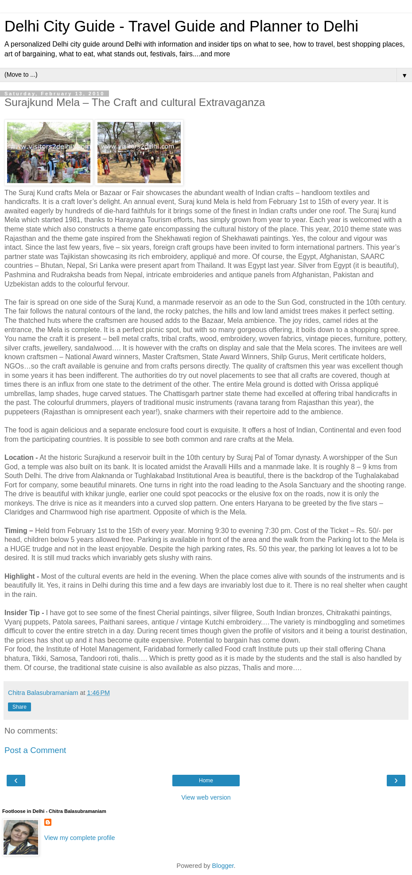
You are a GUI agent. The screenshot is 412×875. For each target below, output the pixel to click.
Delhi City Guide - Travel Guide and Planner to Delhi (181, 26)
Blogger (223, 865)
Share (19, 707)
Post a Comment (35, 750)
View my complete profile (79, 837)
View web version (206, 797)
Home (206, 780)
